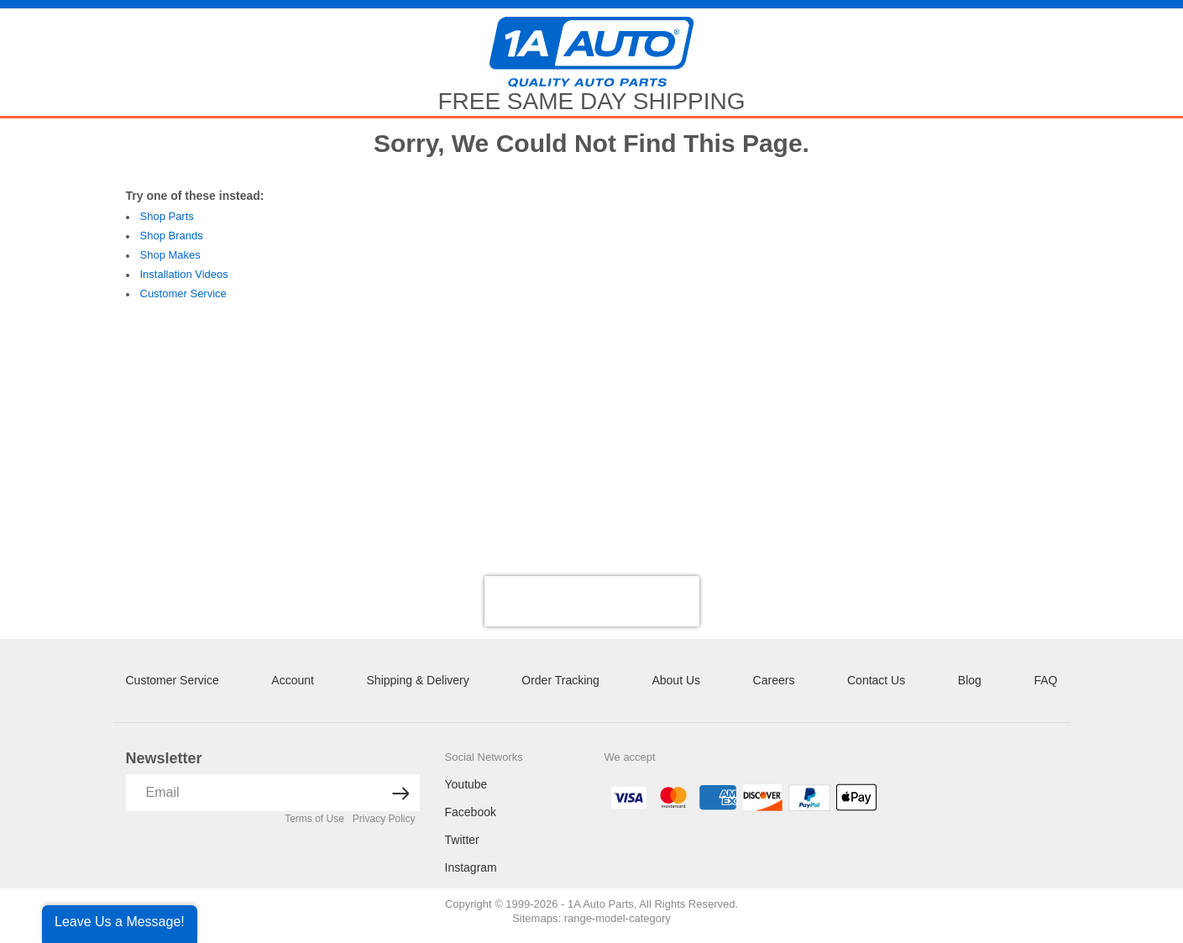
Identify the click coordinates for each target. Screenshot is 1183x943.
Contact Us (876, 680)
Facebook (470, 812)
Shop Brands (171, 235)
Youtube (466, 784)
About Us (676, 680)
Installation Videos (184, 274)
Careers (774, 680)
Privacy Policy (384, 819)
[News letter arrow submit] (401, 792)
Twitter (462, 839)
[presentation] (591, 601)
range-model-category (617, 918)
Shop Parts (167, 216)
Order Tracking (560, 680)
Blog (969, 680)
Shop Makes (170, 255)
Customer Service (183, 293)
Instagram (471, 867)
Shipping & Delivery (418, 680)
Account (292, 680)
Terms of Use (314, 819)
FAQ (1045, 680)
